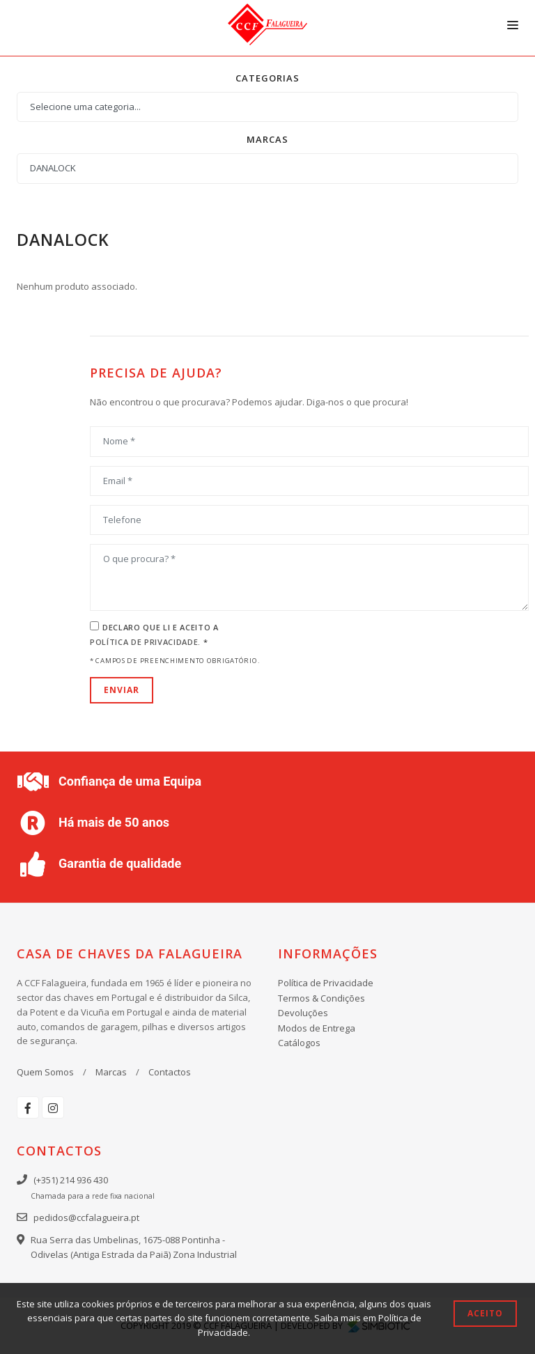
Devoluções (303, 1012)
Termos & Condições (321, 998)
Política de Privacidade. (146, 642)
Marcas (111, 1072)
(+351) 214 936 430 (70, 1180)
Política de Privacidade (325, 982)
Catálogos (299, 1042)
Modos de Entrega (316, 1028)
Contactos (169, 1072)
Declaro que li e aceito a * (154, 634)
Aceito (485, 1313)
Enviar (121, 690)
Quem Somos (45, 1072)
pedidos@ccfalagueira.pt (86, 1217)
